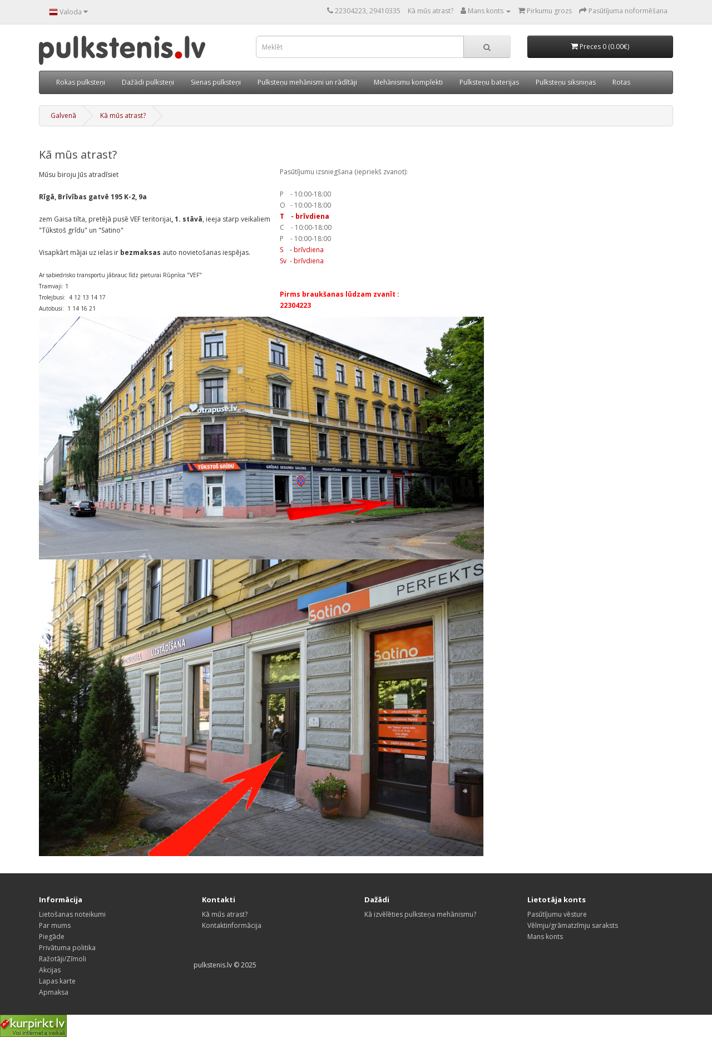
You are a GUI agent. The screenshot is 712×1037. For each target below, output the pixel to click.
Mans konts (545, 936)
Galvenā (63, 115)
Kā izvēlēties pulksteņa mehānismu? (420, 914)
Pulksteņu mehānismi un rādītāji (307, 82)
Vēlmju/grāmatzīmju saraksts (572, 925)
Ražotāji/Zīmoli (62, 959)
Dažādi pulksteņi (148, 82)
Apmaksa (53, 992)
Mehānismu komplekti (408, 82)
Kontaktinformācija (231, 925)
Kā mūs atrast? (430, 11)
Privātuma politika (67, 947)
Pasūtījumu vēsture (557, 914)
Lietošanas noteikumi (72, 914)
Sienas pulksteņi (216, 82)
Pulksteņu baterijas (489, 82)
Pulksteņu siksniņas (566, 82)
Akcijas (50, 970)
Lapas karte (57, 981)
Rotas (621, 82)
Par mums (55, 925)
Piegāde (52, 936)
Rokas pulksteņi (80, 82)
